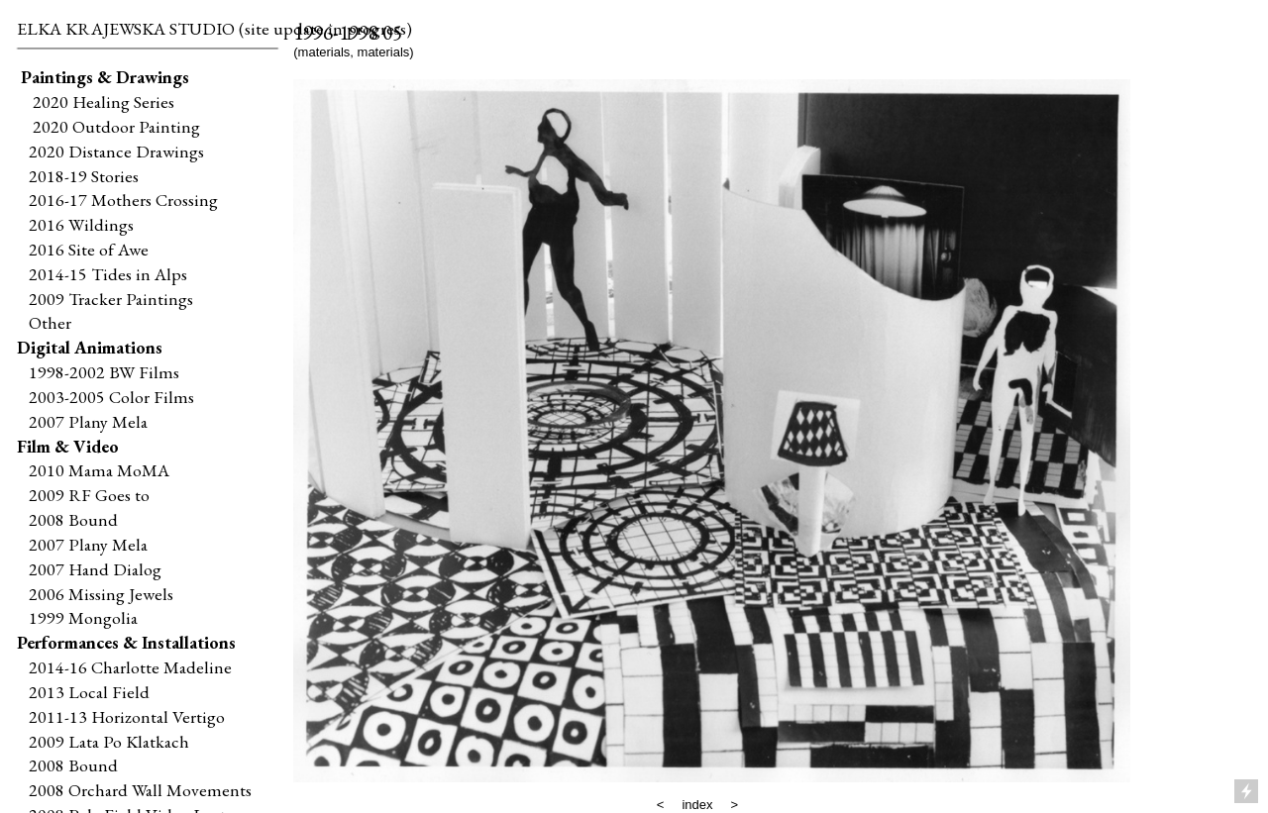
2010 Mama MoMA (99, 469)
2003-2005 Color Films (111, 396)
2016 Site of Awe (89, 249)
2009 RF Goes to (89, 494)
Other (50, 322)
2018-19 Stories (84, 175)
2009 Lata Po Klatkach (109, 741)
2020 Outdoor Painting (112, 126)
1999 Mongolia (83, 617)
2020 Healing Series (103, 101)
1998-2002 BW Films (104, 371)
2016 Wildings (81, 224)
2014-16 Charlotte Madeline (130, 667)
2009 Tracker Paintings (105, 298)
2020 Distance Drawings (116, 151)
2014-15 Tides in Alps (108, 273)
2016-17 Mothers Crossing (123, 199)
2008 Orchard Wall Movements (140, 789)
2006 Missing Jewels (101, 593)
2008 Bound (73, 519)
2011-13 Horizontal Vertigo (127, 716)
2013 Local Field (89, 691)
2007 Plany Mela (88, 421)
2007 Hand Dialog (95, 569)
